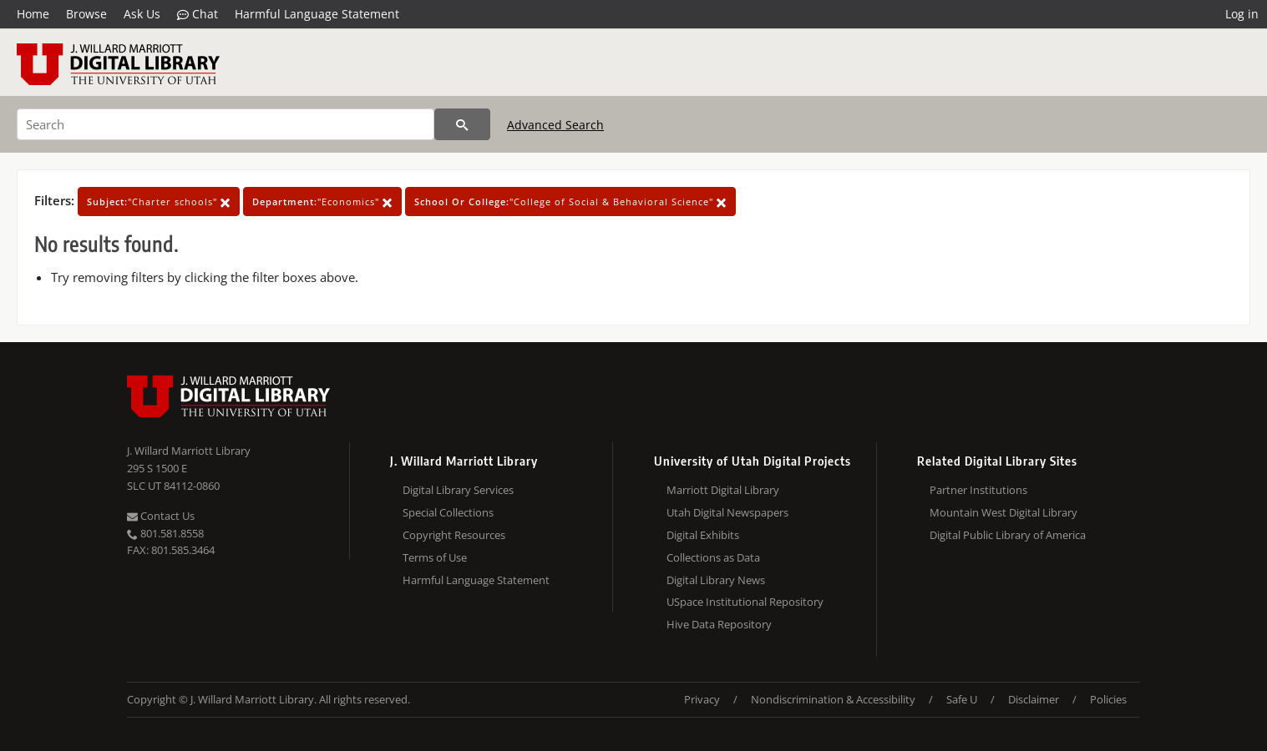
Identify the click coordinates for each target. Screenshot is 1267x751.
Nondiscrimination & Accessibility (833, 699)
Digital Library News (715, 579)
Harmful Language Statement (317, 14)
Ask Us (142, 14)
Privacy (702, 699)
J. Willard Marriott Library (189, 450)
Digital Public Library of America (1008, 534)
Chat (197, 14)
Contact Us (161, 515)
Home (33, 14)
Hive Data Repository (719, 624)
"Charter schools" (159, 201)
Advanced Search (555, 125)
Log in (1242, 14)
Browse (86, 14)
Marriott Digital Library (722, 489)
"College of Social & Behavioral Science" (570, 201)
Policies (1108, 699)
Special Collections (448, 512)
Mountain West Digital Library (1003, 512)
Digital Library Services (458, 489)
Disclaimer (1033, 699)
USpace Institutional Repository (745, 601)
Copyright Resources (454, 534)
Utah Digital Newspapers (727, 512)
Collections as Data (713, 557)
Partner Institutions (978, 489)
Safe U (961, 699)
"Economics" (322, 201)
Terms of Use (435, 557)
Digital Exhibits (702, 534)
